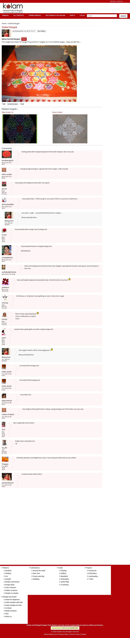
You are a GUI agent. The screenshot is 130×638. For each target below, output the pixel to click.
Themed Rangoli (34, 15)
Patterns (6, 568)
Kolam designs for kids (13, 605)
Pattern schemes (11, 590)
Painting (64, 570)
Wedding (36, 579)
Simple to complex (11, 593)
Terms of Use (74, 634)
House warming (38, 576)
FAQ (6, 614)
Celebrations (35, 568)
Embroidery (65, 579)
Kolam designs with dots (14, 602)
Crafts (72, 15)
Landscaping (93, 576)
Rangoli (5, 15)
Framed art (92, 570)
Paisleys (8, 573)
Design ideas (10, 585)
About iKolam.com (50, 634)
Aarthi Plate (65, 582)
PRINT (23, 39)
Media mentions (11, 611)
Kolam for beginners (12, 599)
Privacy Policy (63, 634)
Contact (83, 634)
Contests (8, 608)
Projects (89, 568)
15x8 (22, 104)
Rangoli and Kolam (10, 597)
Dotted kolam (13, 104)
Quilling (63, 573)
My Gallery (41, 31)
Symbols (8, 570)
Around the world (39, 570)
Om (6, 576)
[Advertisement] (67, 8)
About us (8, 616)
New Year (36, 573)
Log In (82, 15)
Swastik (8, 579)
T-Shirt (90, 579)
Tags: (4, 104)
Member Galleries (116, 1)
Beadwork (64, 576)
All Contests (18, 15)
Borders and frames (12, 582)
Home (4, 23)
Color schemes (10, 587)
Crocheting (65, 585)
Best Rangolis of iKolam (55, 15)
